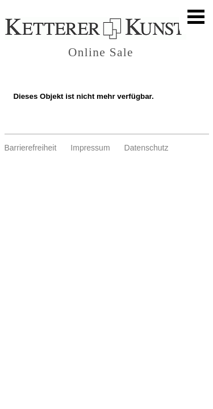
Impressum (90, 147)
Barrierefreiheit (31, 147)
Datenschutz (146, 147)
